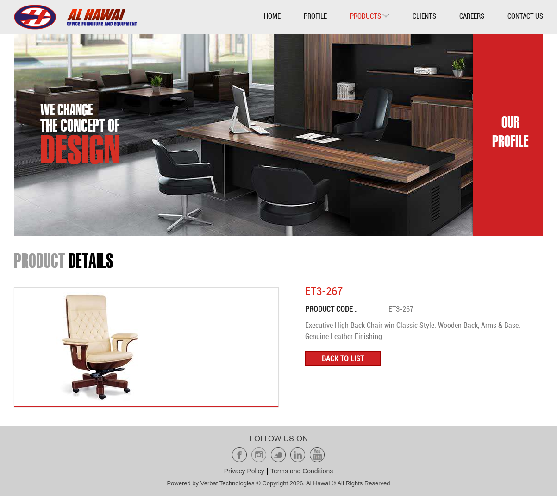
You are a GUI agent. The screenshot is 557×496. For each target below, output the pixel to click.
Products (369, 15)
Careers (471, 15)
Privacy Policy (244, 471)
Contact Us (525, 15)
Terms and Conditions (301, 471)
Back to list (343, 358)
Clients (424, 15)
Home (272, 15)
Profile (315, 15)
